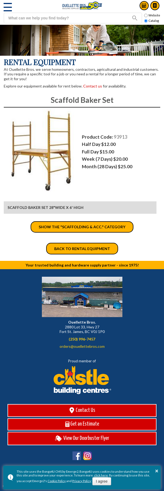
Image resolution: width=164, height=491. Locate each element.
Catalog (155, 5)
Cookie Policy (57, 481)
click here (101, 475)
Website (152, 15)
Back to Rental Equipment (82, 248)
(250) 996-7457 (82, 339)
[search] (65, 18)
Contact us (92, 86)
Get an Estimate (82, 424)
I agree (102, 481)
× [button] (156, 471)
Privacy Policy (81, 481)
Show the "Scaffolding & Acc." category (82, 227)
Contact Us (82, 410)
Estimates (144, 5)
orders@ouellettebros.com (82, 346)
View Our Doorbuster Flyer (82, 438)
